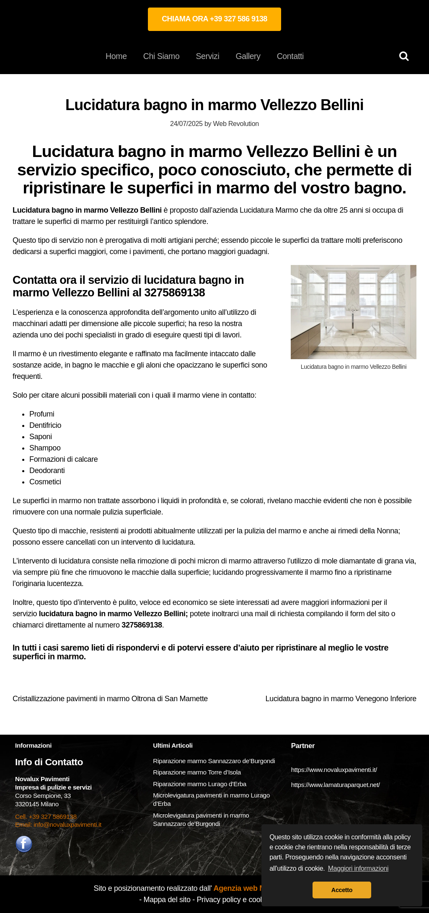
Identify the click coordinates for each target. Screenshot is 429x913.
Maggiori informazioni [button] (358, 868)
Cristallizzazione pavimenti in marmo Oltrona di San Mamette (110, 698)
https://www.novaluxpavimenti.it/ (334, 769)
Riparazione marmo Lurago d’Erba (199, 783)
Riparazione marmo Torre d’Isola (197, 772)
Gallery (247, 56)
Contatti (290, 56)
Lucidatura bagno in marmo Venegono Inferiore (341, 698)
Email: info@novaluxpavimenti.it (58, 824)
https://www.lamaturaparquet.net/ (335, 784)
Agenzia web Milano (247, 888)
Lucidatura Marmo (269, 210)
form (358, 614)
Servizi (207, 56)
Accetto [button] (341, 890)
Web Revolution (236, 123)
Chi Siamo (161, 56)
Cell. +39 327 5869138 (46, 816)
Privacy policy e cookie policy (242, 899)
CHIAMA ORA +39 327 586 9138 (214, 19)
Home (116, 56)
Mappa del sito (167, 899)
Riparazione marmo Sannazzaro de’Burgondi (214, 760)
